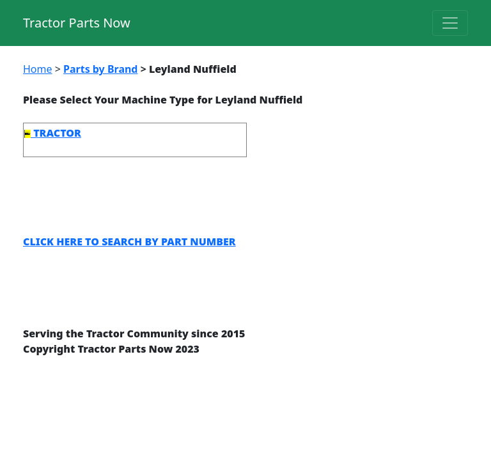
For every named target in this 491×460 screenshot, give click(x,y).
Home (37, 69)
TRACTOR (52, 133)
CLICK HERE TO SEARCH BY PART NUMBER (129, 241)
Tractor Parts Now (76, 22)
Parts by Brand (100, 69)
